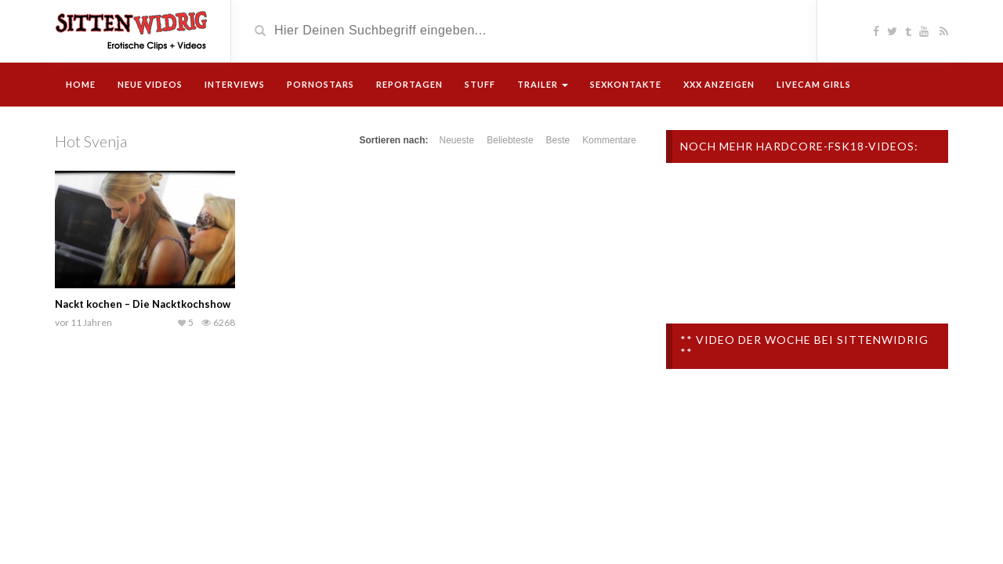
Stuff (480, 84)
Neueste (457, 140)
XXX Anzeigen (719, 84)
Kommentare (609, 140)
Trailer (542, 84)
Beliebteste (510, 140)
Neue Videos (150, 84)
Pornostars (320, 84)
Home (81, 84)
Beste (558, 140)
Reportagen (409, 84)
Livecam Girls (814, 84)
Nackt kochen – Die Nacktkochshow (142, 304)
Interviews (235, 84)
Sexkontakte (625, 84)
